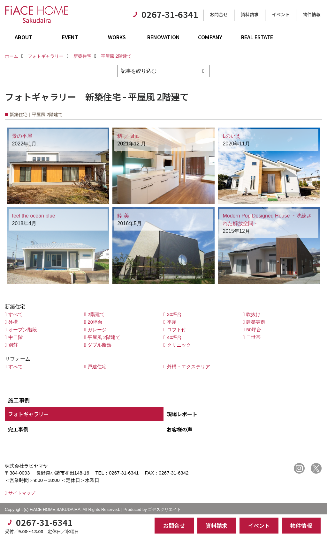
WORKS (117, 37)
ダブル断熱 (99, 345)
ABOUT (23, 37)
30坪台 (174, 314)
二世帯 (253, 337)
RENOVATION (163, 37)
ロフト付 (176, 329)
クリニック (179, 345)
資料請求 (250, 14)
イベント (281, 14)
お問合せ (219, 14)
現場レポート (182, 414)
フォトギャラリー (28, 414)
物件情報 (312, 14)
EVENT (70, 37)
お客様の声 (179, 429)
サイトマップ (21, 493)
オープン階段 (22, 329)
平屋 (172, 322)
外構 (13, 322)
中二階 (15, 337)
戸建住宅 (97, 366)
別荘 (13, 345)
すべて (15, 314)
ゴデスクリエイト (164, 509)
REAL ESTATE (257, 37)
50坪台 (253, 329)
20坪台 (95, 322)
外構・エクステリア (188, 366)
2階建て (95, 314)
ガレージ (97, 329)
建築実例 (255, 322)
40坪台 (174, 337)
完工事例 (18, 429)
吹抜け (253, 314)
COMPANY (210, 37)
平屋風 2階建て (103, 337)
